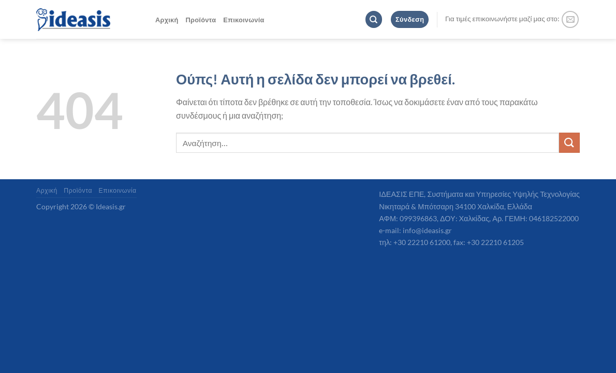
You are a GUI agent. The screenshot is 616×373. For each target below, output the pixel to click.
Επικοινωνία (243, 20)
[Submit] (569, 143)
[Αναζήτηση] (373, 19)
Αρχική (167, 20)
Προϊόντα (201, 20)
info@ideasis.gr (427, 230)
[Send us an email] (570, 19)
